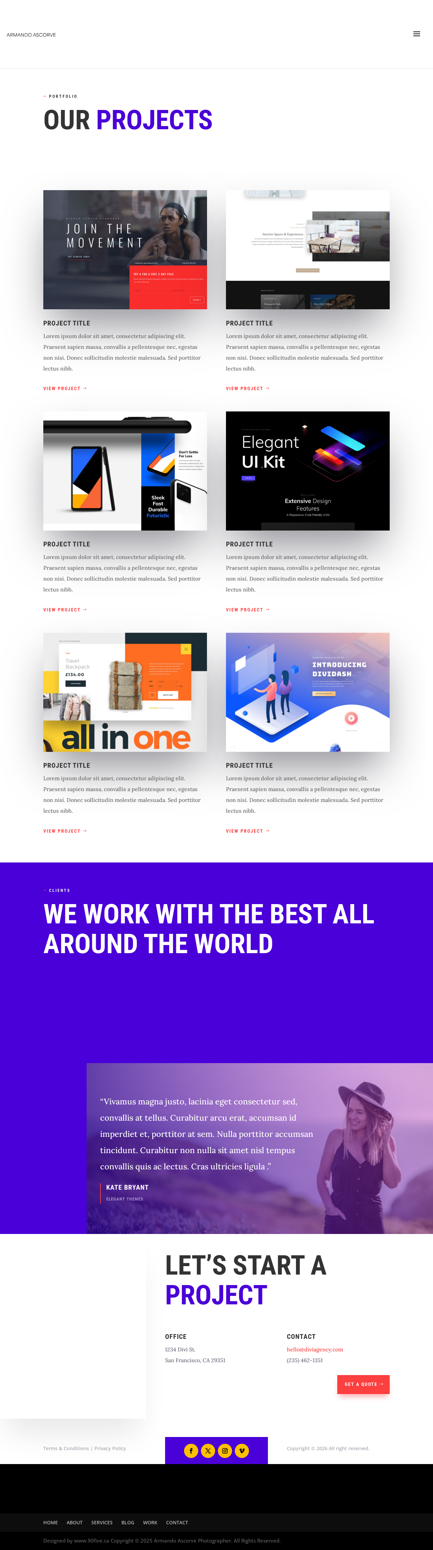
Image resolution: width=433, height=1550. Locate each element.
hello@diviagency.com (315, 1349)
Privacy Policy (110, 1448)
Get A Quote (361, 1384)
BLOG (127, 1522)
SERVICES (102, 1522)
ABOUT (75, 1522)
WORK (150, 1522)
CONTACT (177, 1522)
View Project (62, 388)
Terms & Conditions (66, 1448)
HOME (50, 1522)
